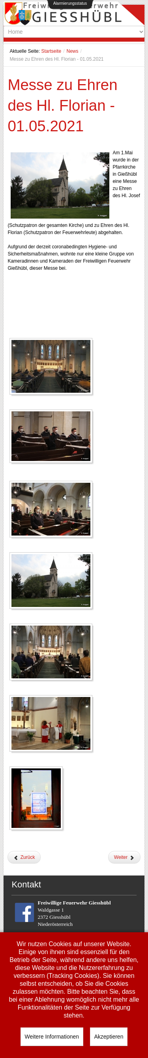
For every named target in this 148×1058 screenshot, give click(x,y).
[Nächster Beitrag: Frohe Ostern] (124, 857)
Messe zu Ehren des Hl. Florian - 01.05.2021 (62, 105)
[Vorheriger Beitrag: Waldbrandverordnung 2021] (24, 857)
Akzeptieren (109, 1036)
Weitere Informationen (52, 1036)
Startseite (51, 51)
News (72, 51)
